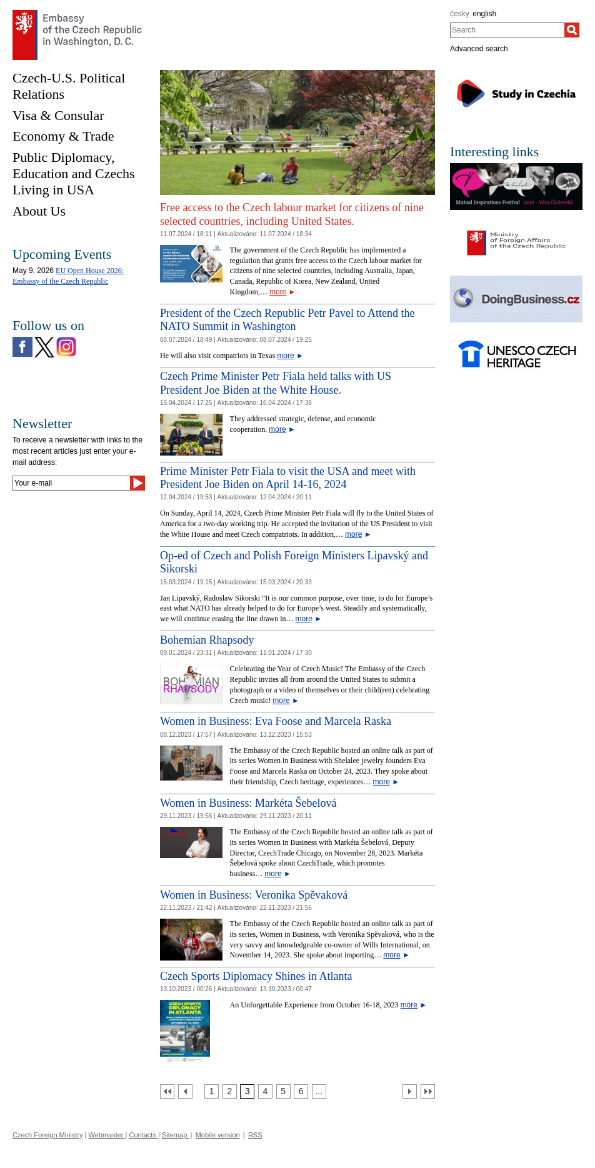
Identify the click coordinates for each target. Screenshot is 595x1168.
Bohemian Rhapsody (207, 640)
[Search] (571, 29)
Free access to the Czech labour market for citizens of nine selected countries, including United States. (292, 214)
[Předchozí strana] (185, 1091)
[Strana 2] (229, 1091)
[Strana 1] (211, 1091)
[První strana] (167, 1091)
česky (459, 13)
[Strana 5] (283, 1091)
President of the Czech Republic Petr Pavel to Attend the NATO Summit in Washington (287, 320)
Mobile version (218, 1135)
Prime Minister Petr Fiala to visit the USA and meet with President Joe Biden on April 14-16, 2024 (288, 478)
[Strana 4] (265, 1091)
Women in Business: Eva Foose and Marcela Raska (275, 721)
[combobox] (507, 29)
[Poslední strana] (428, 1091)
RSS (255, 1135)
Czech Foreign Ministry (47, 1135)
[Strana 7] (319, 1091)
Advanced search (479, 48)
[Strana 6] (301, 1091)
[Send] (137, 483)
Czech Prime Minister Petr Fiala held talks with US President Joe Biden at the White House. (275, 383)
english (484, 13)
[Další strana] (409, 1091)
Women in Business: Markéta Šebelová (248, 803)
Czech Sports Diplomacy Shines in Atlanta (256, 976)
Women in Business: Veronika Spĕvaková (254, 895)
